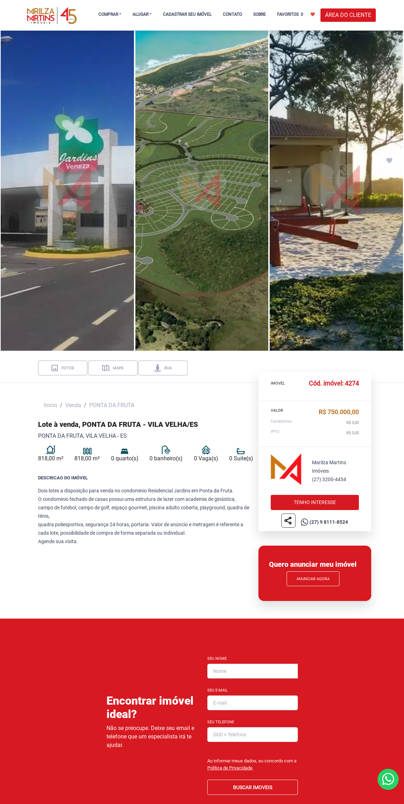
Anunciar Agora (313, 579)
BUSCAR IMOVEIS (252, 787)
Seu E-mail (217, 690)
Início (50, 405)
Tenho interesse (315, 502)
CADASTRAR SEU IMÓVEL (187, 14)
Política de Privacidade (229, 768)
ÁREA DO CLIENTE (348, 15)
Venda (73, 405)
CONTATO (232, 14)
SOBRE (259, 14)
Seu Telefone (220, 722)
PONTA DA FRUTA (111, 405)
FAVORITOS (296, 14)
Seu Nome (217, 658)
